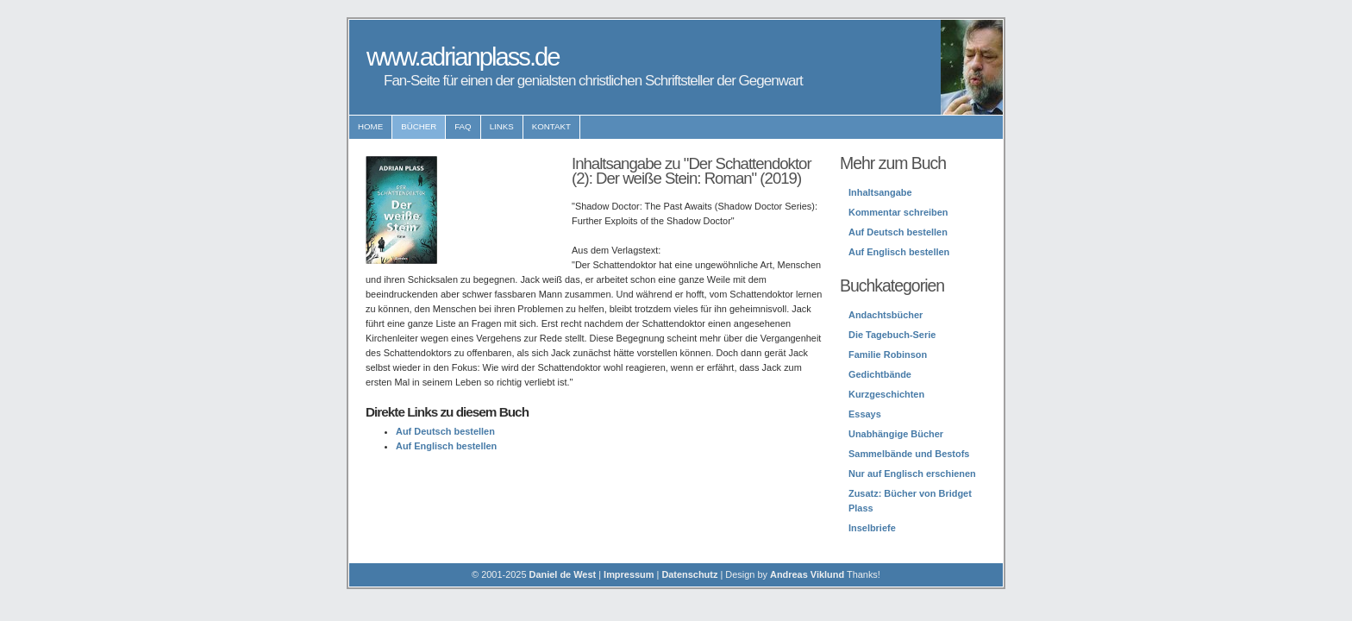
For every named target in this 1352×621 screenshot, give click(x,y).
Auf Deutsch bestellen (445, 431)
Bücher (418, 126)
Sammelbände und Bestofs (908, 453)
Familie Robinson (887, 354)
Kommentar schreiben (898, 212)
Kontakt (551, 126)
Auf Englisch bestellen (446, 446)
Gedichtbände (879, 374)
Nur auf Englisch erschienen (912, 473)
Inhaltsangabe (880, 192)
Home (370, 126)
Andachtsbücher (885, 315)
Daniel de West (563, 574)
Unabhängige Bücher (895, 434)
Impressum (629, 574)
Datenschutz (689, 574)
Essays (864, 414)
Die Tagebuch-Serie (892, 334)
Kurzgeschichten (886, 394)
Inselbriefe (872, 528)
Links (502, 126)
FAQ (462, 126)
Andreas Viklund (807, 574)
